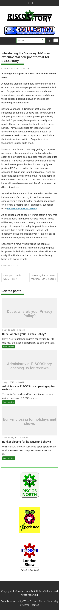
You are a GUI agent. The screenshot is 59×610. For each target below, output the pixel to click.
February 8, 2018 (10, 437)
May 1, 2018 (8, 382)
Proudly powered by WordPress (18, 601)
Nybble (21, 265)
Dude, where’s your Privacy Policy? (29, 313)
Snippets (30, 265)
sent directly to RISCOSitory (22, 208)
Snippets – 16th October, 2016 (12, 277)
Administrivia (8, 265)
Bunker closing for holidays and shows (29, 421)
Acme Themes (31, 604)
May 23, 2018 (8, 330)
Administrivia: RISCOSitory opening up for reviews (29, 366)
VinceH (25, 68)
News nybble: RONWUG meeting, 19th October (43, 277)
